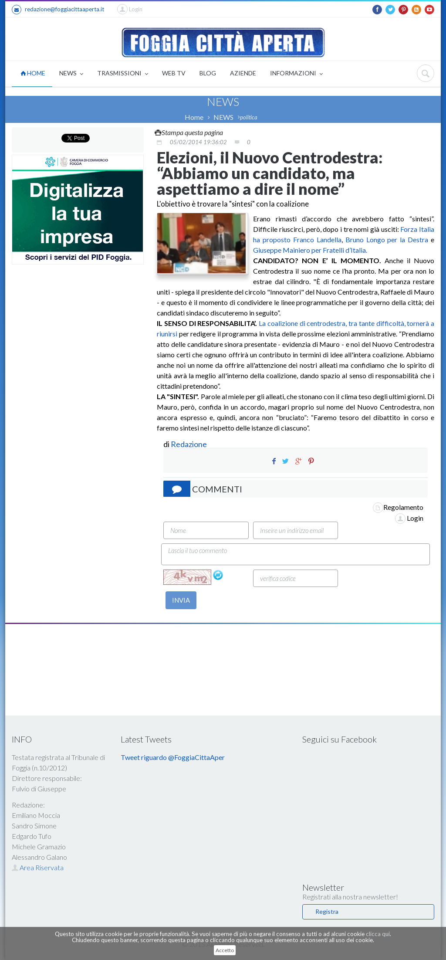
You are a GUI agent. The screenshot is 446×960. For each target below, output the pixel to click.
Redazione (189, 444)
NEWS (71, 73)
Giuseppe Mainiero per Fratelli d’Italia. (310, 250)
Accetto (225, 950)
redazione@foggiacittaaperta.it (58, 9)
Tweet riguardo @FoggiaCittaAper (173, 757)
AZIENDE (243, 73)
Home (194, 117)
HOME (32, 73)
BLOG (207, 73)
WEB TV (174, 73)
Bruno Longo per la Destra (386, 239)
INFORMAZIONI (296, 73)
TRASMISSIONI (122, 73)
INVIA (181, 600)
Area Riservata (38, 867)
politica (248, 117)
